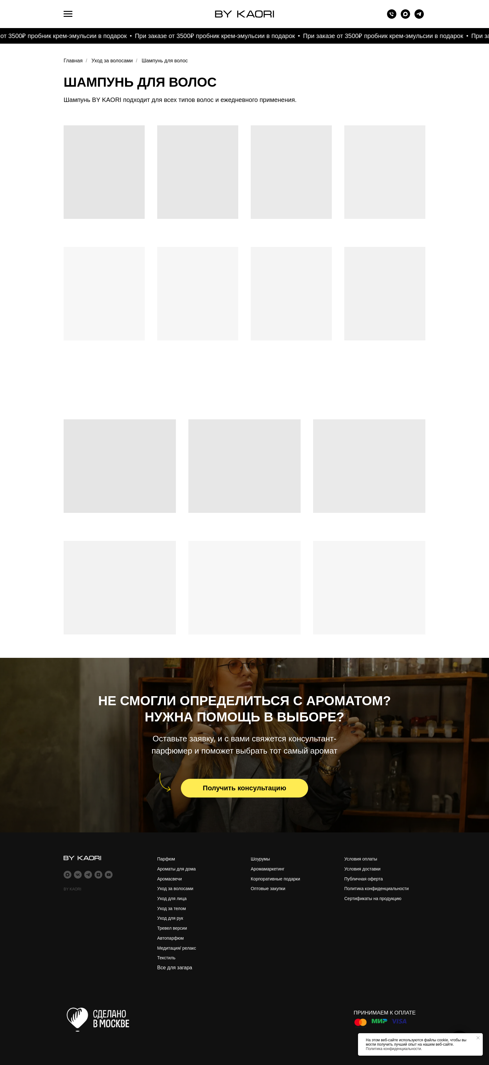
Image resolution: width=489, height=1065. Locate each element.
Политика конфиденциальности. (394, 1049)
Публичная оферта (363, 878)
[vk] (78, 875)
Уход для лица (171, 898)
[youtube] (109, 875)
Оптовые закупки (268, 888)
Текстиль (166, 957)
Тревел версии (172, 928)
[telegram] (419, 17)
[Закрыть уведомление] (478, 1038)
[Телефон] (391, 17)
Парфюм (166, 858)
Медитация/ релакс (176, 948)
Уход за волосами (112, 60)
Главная (73, 60)
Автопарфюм (170, 938)
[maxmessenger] (405, 17)
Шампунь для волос (165, 60)
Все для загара (174, 967)
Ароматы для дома (176, 868)
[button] (244, 788)
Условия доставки (362, 868)
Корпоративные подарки (275, 878)
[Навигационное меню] (68, 14)
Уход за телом (171, 908)
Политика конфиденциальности (376, 888)
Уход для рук (170, 918)
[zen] (98, 875)
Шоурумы (260, 858)
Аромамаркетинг (267, 868)
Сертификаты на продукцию (372, 898)
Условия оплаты (360, 858)
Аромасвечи (169, 878)
